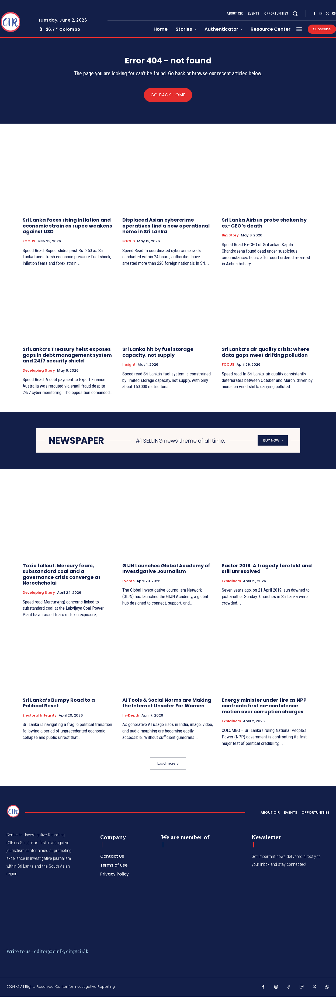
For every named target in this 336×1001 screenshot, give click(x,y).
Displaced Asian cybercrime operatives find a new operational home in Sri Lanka (166, 230)
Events (128, 585)
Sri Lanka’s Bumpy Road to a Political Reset (59, 707)
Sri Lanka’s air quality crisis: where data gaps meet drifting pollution (265, 356)
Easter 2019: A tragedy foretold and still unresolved (267, 572)
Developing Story (39, 375)
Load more (168, 768)
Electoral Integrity (40, 720)
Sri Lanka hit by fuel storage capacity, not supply (157, 356)
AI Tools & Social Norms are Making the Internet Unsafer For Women (166, 707)
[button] (295, 13)
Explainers (231, 585)
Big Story (230, 240)
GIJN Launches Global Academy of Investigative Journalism (166, 572)
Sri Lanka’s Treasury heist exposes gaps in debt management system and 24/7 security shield (67, 359)
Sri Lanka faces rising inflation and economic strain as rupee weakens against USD (67, 230)
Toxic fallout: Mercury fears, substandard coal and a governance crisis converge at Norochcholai (62, 578)
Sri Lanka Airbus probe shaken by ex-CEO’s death (264, 227)
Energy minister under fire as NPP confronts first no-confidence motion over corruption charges (264, 710)
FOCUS (29, 246)
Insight (129, 369)
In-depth (130, 720)
